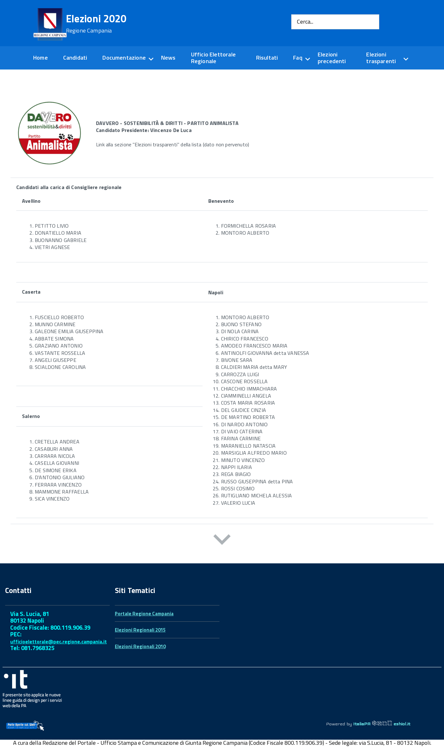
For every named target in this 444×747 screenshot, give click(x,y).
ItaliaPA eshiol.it (381, 724)
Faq (297, 57)
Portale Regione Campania (144, 613)
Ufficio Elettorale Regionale (213, 57)
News (168, 57)
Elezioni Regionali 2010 (140, 646)
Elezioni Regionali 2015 (140, 629)
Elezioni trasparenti (381, 57)
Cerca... (305, 21)
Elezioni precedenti (332, 57)
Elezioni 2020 (96, 23)
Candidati (75, 57)
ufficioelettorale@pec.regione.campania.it (58, 641)
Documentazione (124, 57)
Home (40, 57)
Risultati (267, 57)
